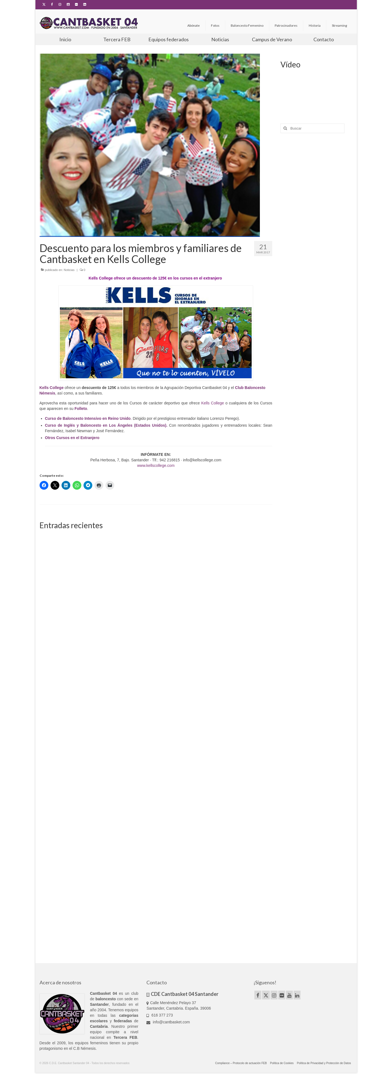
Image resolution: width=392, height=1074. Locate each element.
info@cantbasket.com (168, 1022)
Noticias (69, 270)
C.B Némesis (84, 1048)
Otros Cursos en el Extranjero (72, 437)
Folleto (80, 408)
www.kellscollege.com (155, 465)
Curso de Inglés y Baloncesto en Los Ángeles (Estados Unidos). (106, 425)
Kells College (212, 403)
